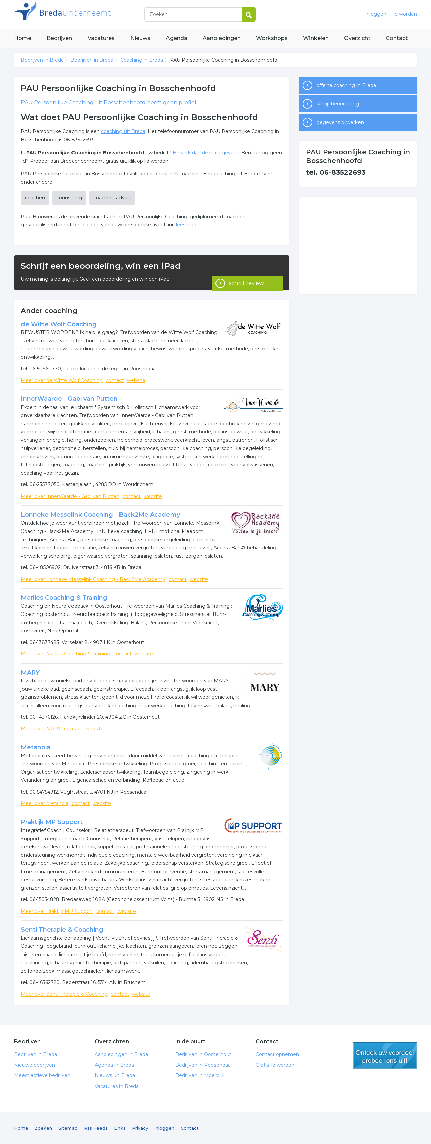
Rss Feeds (96, 1128)
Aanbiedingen (222, 38)
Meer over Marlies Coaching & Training (65, 654)
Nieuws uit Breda (115, 1075)
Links (120, 1128)
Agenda (176, 38)
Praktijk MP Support (52, 822)
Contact (397, 38)
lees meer (187, 225)
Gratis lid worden (275, 1065)
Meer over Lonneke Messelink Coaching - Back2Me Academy (93, 579)
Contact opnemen (277, 1054)
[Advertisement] (358, 246)
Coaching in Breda (141, 60)
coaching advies (112, 198)
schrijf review (246, 272)
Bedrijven (59, 38)
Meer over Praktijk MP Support (57, 911)
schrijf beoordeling (337, 104)
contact (115, 380)
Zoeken (43, 1128)
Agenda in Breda (114, 1065)
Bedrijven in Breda (98, 14)
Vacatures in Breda (117, 1086)
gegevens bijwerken (340, 122)
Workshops (272, 38)
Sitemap (68, 1128)
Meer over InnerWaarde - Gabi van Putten (70, 496)
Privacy (140, 1128)
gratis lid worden (385, 1055)
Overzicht (357, 38)
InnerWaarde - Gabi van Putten (69, 398)
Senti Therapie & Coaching (62, 929)
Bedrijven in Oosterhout (203, 1054)
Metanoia (35, 747)
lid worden (405, 14)
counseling (69, 198)
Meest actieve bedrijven (42, 1075)
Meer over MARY (41, 729)
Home (22, 38)
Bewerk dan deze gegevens (206, 153)
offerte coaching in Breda (346, 85)
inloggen (376, 14)
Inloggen (164, 1128)
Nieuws (140, 38)
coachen (35, 198)
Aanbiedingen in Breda (121, 1054)
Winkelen (316, 38)
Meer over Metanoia (44, 803)
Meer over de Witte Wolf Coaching (62, 380)
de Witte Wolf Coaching (59, 324)
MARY (30, 672)
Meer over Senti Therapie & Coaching (64, 994)
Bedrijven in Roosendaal (203, 1065)
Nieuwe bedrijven (34, 1065)
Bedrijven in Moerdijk (199, 1075)
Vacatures (101, 38)
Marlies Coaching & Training (64, 597)
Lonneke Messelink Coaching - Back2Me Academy (100, 514)
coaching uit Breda (123, 131)
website (136, 380)
